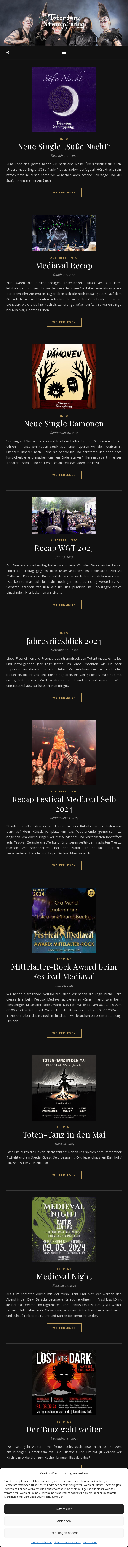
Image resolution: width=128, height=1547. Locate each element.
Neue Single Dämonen (64, 423)
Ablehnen (64, 1521)
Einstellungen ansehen (64, 1533)
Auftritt (58, 258)
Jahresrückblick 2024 (64, 640)
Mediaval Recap (64, 265)
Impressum (90, 1542)
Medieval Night (64, 1276)
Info (64, 139)
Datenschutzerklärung (67, 1542)
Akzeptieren (63, 1509)
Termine (64, 959)
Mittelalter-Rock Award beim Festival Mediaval (64, 971)
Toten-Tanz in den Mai (64, 1134)
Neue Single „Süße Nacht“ (64, 146)
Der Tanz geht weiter (64, 1429)
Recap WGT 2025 (64, 547)
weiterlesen (64, 192)
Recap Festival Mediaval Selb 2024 (64, 804)
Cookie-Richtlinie (41, 1542)
